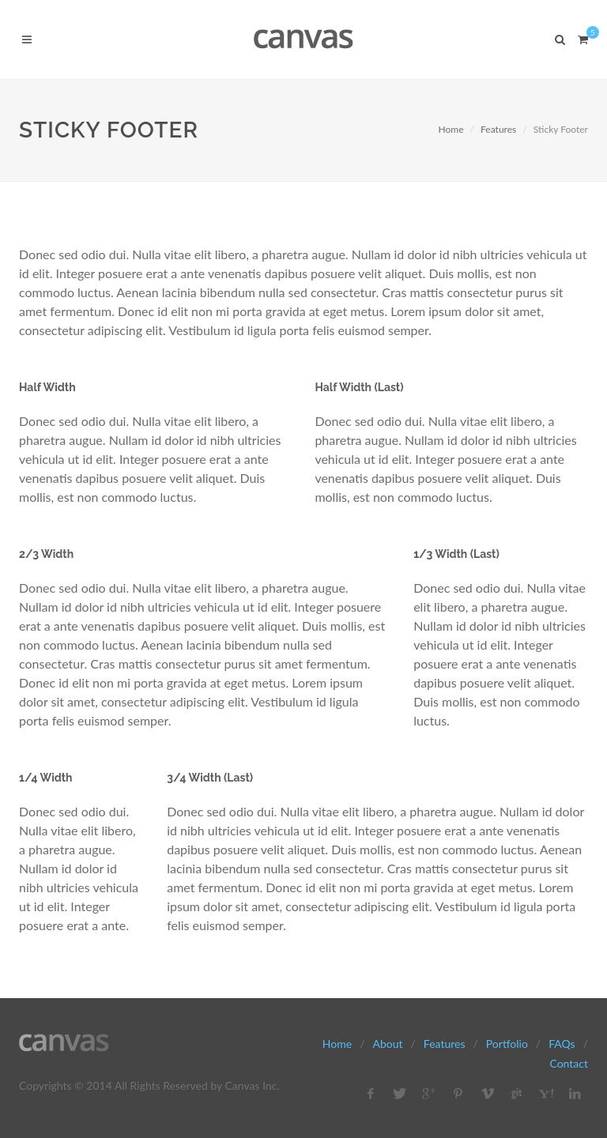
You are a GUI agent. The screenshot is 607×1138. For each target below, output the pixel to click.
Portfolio (507, 1043)
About (387, 1043)
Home (451, 129)
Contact (568, 1063)
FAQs (562, 1043)
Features (498, 129)
